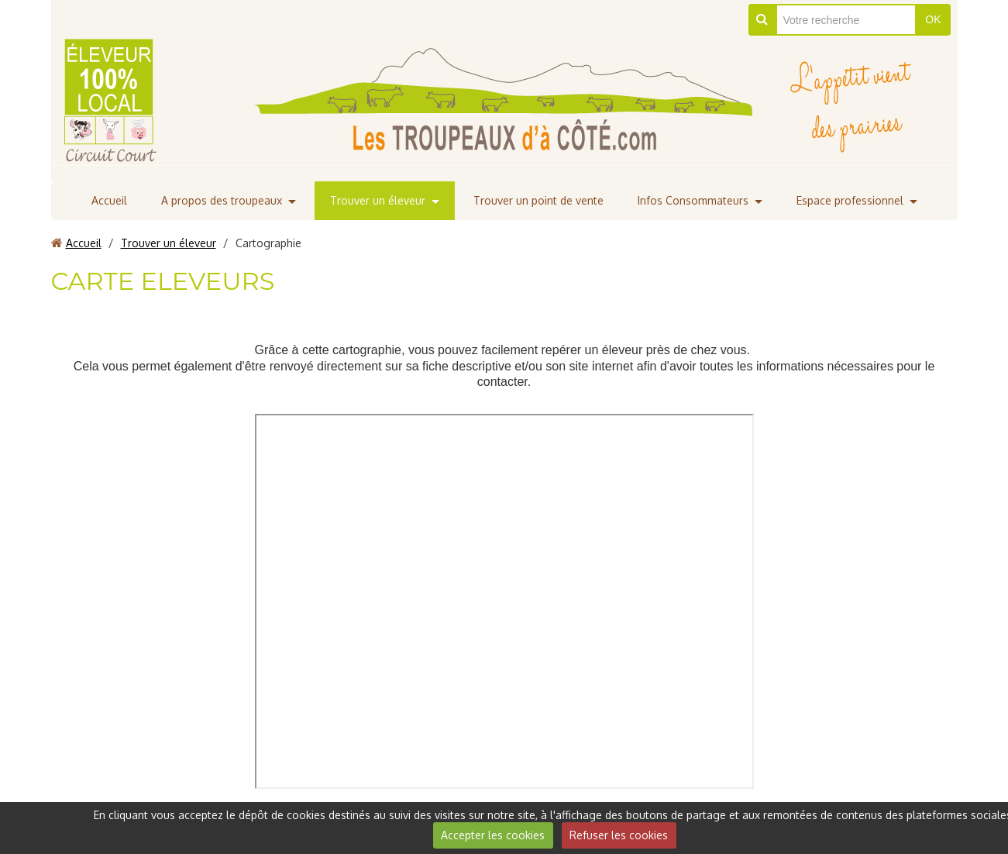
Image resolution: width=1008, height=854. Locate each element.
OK (933, 19)
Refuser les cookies (618, 835)
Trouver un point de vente (538, 200)
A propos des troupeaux (221, 200)
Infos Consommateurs (693, 200)
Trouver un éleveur (377, 200)
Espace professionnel (849, 200)
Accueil (109, 200)
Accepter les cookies (493, 835)
